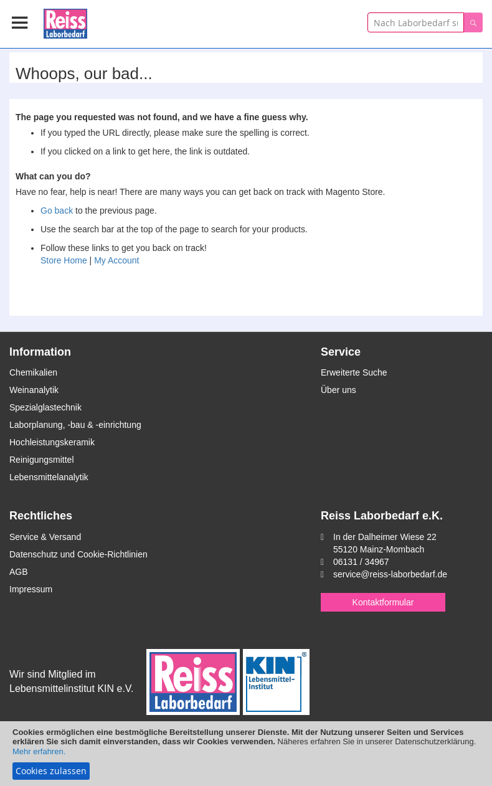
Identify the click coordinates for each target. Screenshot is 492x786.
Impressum (30, 589)
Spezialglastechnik (45, 407)
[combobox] (415, 22)
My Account (116, 260)
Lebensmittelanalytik (48, 477)
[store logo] (65, 21)
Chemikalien (33, 372)
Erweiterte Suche (354, 372)
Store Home (63, 260)
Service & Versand (45, 537)
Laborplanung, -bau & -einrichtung (75, 425)
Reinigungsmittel (41, 460)
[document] (246, 753)
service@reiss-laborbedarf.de (390, 574)
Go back (56, 210)
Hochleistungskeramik (52, 442)
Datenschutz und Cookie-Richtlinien (78, 554)
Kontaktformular (383, 602)
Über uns (338, 390)
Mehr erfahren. (38, 751)
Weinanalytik (34, 390)
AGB (18, 572)
